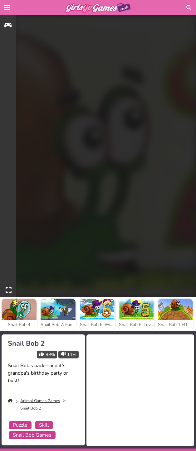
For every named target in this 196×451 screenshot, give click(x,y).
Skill (44, 425)
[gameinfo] (7, 26)
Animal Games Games (40, 401)
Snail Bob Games (32, 435)
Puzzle (20, 425)
